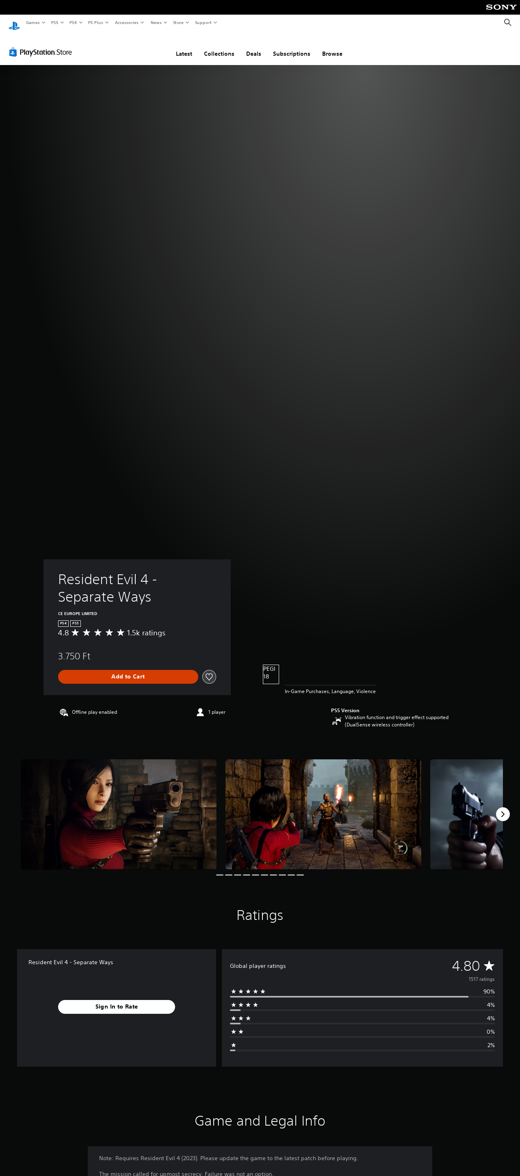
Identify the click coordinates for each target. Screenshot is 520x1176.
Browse (332, 46)
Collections (219, 46)
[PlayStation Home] (14, 23)
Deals (253, 46)
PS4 (73, 22)
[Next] (503, 806)
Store (178, 22)
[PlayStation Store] (42, 44)
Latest (184, 46)
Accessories (126, 22)
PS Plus (96, 22)
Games (32, 22)
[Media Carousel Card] (119, 807)
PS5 (54, 22)
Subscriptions (291, 46)
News (156, 22)
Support (203, 22)
